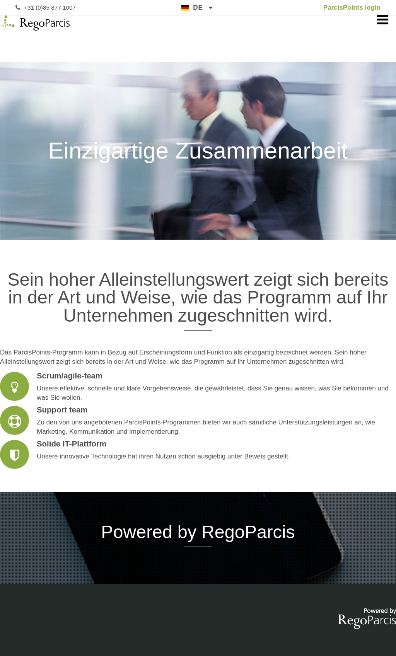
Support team (198, 421)
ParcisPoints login (352, 7)
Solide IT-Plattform (198, 454)
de (198, 7)
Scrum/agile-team (198, 387)
